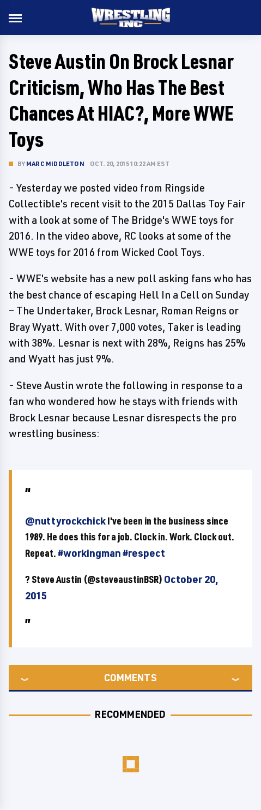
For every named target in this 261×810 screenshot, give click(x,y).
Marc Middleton (55, 163)
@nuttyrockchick (65, 520)
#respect (144, 552)
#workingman (89, 552)
